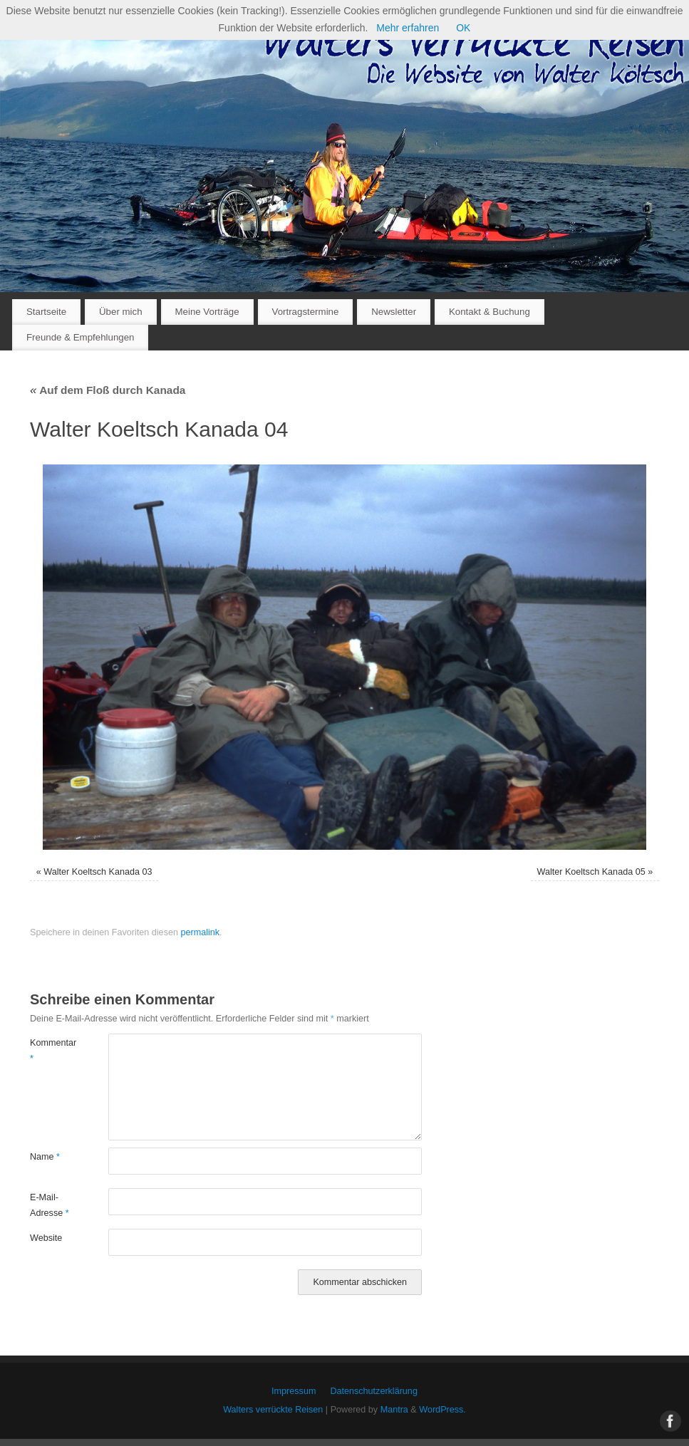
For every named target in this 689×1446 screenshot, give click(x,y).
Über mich (121, 311)
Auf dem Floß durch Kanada (107, 390)
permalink (199, 932)
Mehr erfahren (407, 27)
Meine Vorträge (207, 311)
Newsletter (393, 311)
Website (46, 1238)
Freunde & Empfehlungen (80, 337)
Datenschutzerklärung (374, 1391)
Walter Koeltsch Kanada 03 (97, 872)
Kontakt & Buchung (489, 311)
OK (463, 27)
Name (45, 1157)
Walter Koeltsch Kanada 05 (591, 872)
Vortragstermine (305, 311)
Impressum (293, 1391)
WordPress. (442, 1410)
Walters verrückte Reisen (273, 1410)
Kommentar (49, 1050)
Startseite (46, 311)
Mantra (394, 1410)
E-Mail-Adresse (49, 1204)
